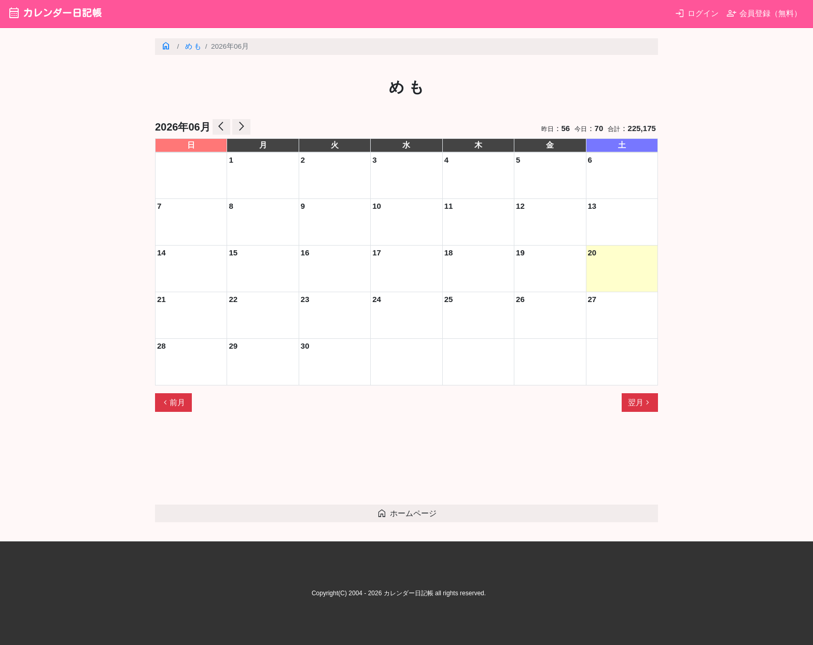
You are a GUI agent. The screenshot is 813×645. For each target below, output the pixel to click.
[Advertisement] (343, 462)
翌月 (640, 402)
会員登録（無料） (764, 13)
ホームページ (407, 513)
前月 (173, 402)
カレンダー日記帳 (55, 12)
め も (193, 46)
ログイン (697, 13)
